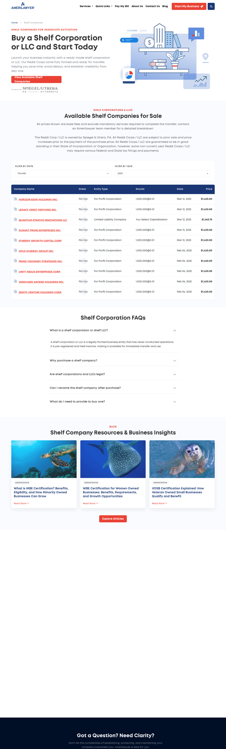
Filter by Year (123, 166)
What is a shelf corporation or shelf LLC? (79, 330)
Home (14, 23)
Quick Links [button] (103, 6)
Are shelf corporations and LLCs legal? (77, 374)
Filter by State (24, 166)
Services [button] (85, 6)
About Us (137, 6)
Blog (165, 6)
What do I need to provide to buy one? (77, 401)
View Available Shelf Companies (28, 79)
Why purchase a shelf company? (73, 360)
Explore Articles (113, 518)
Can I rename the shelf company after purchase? (85, 388)
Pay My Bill (122, 6)
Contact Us (152, 6)
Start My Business (189, 6)
